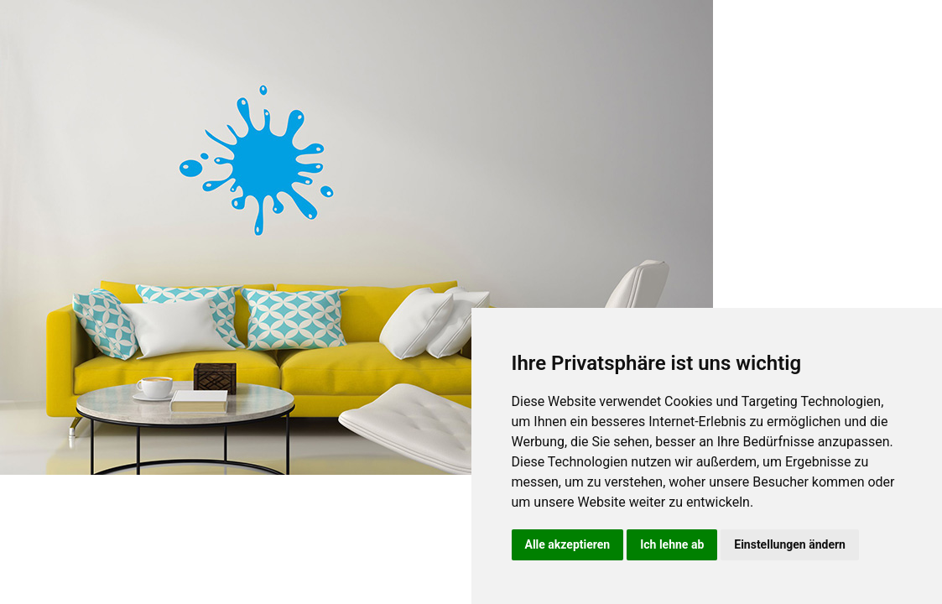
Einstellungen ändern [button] (790, 544)
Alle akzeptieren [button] (568, 544)
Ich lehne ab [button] (672, 544)
